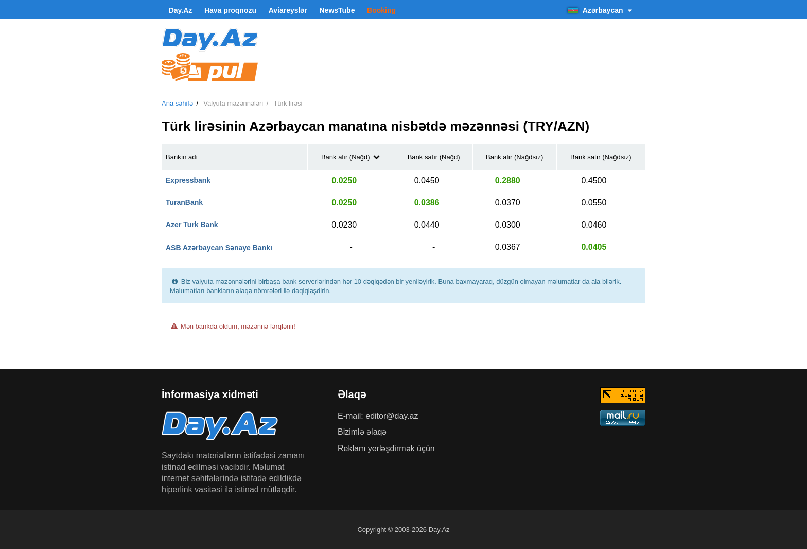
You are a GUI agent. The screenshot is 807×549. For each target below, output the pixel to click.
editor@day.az (391, 415)
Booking (381, 10)
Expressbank (188, 180)
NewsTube (337, 10)
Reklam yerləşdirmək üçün (386, 448)
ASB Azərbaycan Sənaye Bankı (219, 248)
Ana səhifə (177, 103)
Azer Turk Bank (192, 224)
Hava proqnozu (230, 10)
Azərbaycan (601, 10)
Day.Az (180, 10)
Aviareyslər (288, 10)
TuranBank (184, 202)
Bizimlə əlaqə (362, 431)
